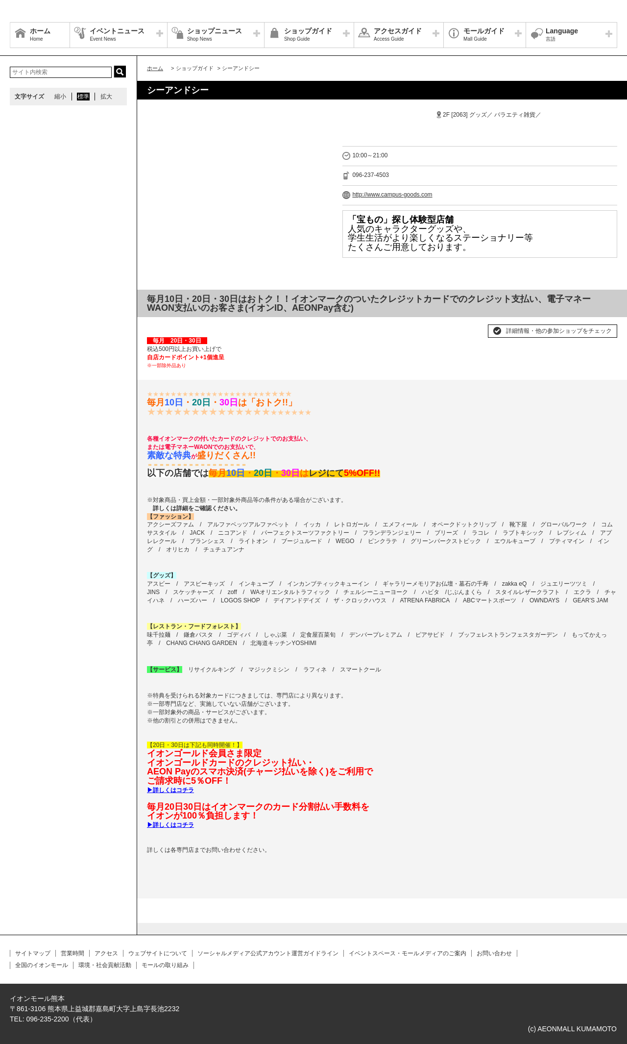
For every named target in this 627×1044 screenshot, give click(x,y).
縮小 (60, 96)
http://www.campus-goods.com (392, 194)
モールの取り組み (165, 965)
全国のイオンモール (41, 965)
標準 (83, 96)
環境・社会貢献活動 (104, 965)
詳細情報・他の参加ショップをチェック (559, 330)
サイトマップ (32, 953)
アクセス (106, 953)
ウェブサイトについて (157, 953)
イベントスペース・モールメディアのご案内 (407, 953)
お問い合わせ (494, 953)
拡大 (106, 96)
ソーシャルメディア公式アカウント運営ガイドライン (267, 953)
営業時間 (72, 953)
